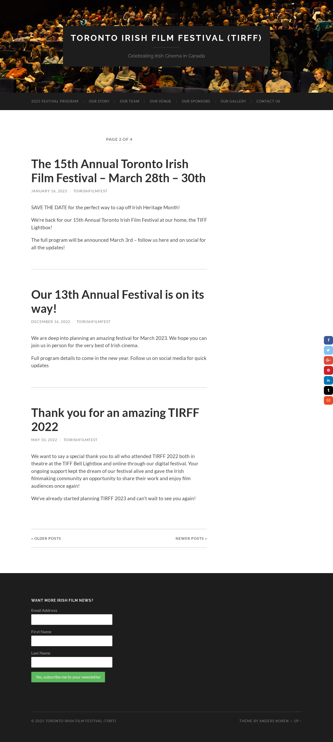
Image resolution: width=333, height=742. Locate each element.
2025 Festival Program (55, 101)
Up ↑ (298, 721)
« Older (46, 538)
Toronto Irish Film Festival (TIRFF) (166, 38)
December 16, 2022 (50, 321)
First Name (41, 631)
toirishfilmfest (90, 191)
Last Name (40, 652)
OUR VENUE (160, 101)
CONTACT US (268, 101)
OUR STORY (99, 101)
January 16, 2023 (49, 191)
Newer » (191, 538)
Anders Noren (274, 721)
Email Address (44, 610)
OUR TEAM (129, 101)
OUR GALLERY (233, 101)
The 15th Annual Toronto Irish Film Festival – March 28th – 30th (118, 171)
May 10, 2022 (44, 439)
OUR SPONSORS (196, 101)
